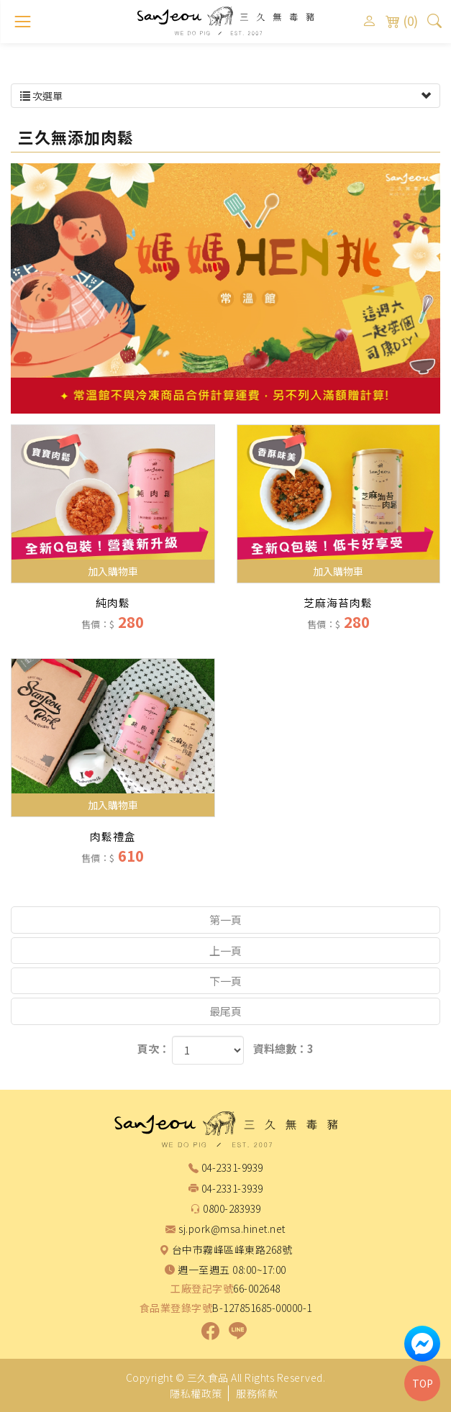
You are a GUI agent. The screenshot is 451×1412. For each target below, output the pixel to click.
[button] (434, 20)
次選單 (225, 95)
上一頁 (225, 950)
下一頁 (225, 980)
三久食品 (225, 20)
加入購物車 (113, 571)
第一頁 (225, 919)
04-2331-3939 (232, 1189)
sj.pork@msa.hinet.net (232, 1229)
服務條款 (257, 1393)
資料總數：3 (283, 1048)
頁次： (153, 1048)
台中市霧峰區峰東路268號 (232, 1250)
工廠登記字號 (201, 1289)
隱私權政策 (196, 1393)
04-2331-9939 (232, 1168)
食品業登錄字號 (176, 1308)
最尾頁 (225, 1011)
